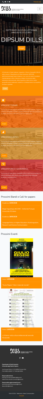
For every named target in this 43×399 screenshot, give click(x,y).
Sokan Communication (28, 393)
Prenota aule (37, 2)
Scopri (21, 48)
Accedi (21, 396)
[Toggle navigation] (39, 8)
